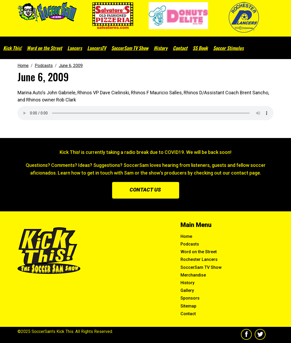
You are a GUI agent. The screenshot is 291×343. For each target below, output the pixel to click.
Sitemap (188, 306)
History (160, 47)
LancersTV (96, 47)
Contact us (145, 189)
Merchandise (193, 275)
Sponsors (190, 298)
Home (186, 236)
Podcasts (189, 244)
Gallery (187, 290)
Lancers (74, 47)
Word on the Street (44, 47)
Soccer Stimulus (228, 47)
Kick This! (12, 47)
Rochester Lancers (199, 259)
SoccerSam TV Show (129, 47)
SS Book (200, 47)
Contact (180, 47)
